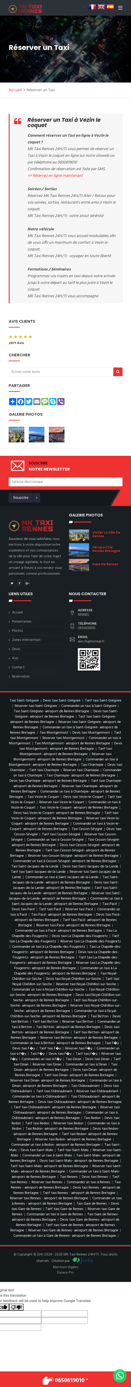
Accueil (15, 90)
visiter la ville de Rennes (106, 534)
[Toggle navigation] (120, 8)
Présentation (21, 622)
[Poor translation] (16, 1307)
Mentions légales (65, 1267)
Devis (16, 649)
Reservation (21, 676)
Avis (15, 658)
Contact (18, 667)
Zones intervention (26, 640)
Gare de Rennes (105, 564)
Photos (17, 631)
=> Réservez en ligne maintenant (55, 176)
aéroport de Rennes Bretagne (106, 549)
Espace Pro (65, 1273)
